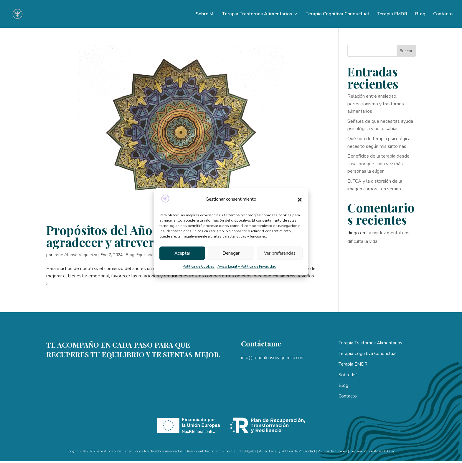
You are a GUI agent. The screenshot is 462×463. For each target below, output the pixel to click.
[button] (300, 199)
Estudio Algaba (243, 451)
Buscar (406, 51)
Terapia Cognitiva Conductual (337, 14)
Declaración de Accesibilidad (372, 451)
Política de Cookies (198, 266)
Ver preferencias (280, 253)
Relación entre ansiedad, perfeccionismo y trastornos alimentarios (375, 103)
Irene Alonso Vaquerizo (75, 255)
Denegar (231, 253)
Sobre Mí (205, 14)
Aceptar (182, 253)
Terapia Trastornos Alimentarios (257, 14)
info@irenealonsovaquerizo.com (273, 358)
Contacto (443, 14)
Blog (420, 14)
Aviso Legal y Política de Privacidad (246, 266)
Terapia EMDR (392, 14)
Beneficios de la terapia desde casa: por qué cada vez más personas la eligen (378, 163)
